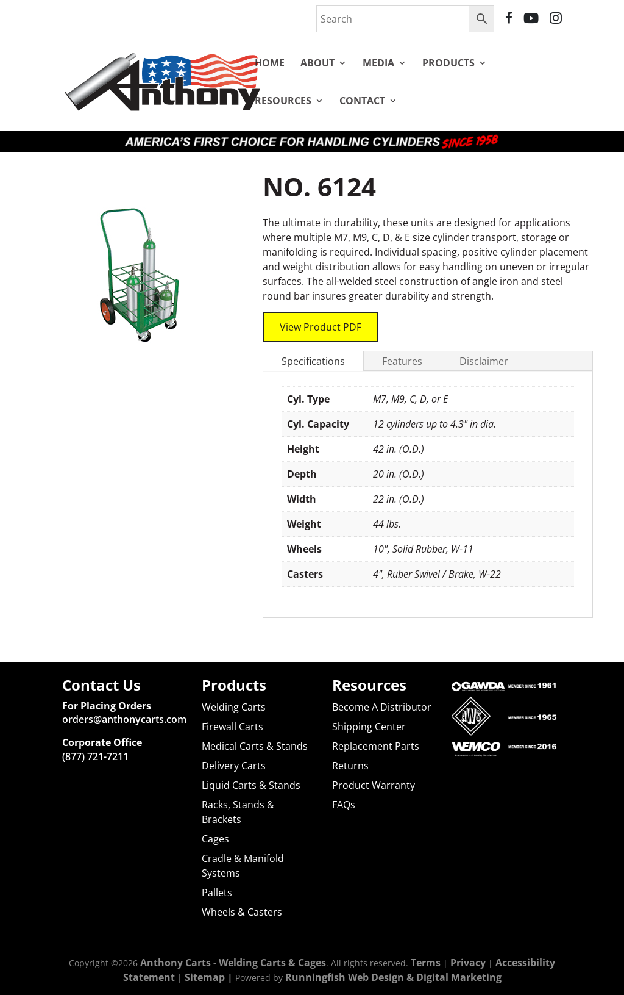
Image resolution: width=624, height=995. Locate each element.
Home (270, 63)
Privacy (468, 962)
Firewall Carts (232, 726)
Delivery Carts (234, 765)
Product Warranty (373, 785)
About (317, 63)
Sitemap (205, 977)
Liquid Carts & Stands (251, 785)
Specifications (313, 346)
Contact (362, 100)
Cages (215, 839)
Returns (350, 765)
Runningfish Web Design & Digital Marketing (393, 977)
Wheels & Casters (242, 912)
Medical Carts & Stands (255, 746)
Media (378, 63)
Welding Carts (234, 707)
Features (402, 346)
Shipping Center (369, 726)
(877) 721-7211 (95, 756)
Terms (426, 962)
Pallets (217, 892)
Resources (283, 100)
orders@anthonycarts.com (124, 719)
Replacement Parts (375, 746)
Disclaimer (483, 346)
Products (448, 63)
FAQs (343, 804)
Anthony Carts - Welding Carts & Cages (233, 962)
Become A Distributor (381, 707)
